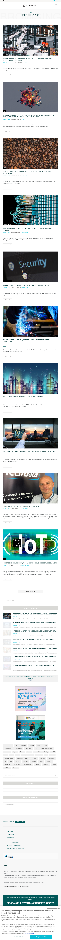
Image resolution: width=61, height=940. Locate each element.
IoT (5, 54)
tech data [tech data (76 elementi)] (7, 768)
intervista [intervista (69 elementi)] (39, 755)
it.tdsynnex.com (8, 886)
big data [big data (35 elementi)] (32, 745)
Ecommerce (10, 837)
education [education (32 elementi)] (7, 751)
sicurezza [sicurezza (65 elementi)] (49, 761)
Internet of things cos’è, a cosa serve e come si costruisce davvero (30, 563)
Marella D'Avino (16, 398)
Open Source (8, 224)
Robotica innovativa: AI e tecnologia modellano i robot (35, 614)
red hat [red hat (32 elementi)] (18, 761)
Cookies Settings (20, 821)
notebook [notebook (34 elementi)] (42, 758)
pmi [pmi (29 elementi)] (11, 761)
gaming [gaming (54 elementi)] (46, 751)
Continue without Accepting (53, 908)
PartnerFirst (10, 834)
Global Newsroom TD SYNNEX (15, 849)
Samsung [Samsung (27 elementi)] (25, 761)
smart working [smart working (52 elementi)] (27, 764)
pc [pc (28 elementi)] (5, 761)
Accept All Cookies (41, 937)
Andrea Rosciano (16, 508)
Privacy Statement (8, 821)
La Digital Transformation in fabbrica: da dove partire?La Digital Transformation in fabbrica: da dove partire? (28, 116)
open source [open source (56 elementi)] (52, 758)
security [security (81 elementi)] (34, 761)
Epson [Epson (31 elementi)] (14, 751)
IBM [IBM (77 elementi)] (11, 755)
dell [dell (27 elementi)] (36, 748)
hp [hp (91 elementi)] (5, 755)
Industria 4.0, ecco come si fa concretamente (21, 506)
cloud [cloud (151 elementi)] (45, 745)
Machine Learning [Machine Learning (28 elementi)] (9, 758)
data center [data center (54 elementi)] (28, 748)
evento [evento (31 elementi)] (22, 751)
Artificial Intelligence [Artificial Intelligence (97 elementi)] (21, 745)
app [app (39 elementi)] (11, 745)
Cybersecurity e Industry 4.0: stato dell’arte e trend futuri (26, 285)
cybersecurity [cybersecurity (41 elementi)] (18, 748)
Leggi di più (8, 74)
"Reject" (17, 932)
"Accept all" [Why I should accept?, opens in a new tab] (12, 925)
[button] (56, 5)
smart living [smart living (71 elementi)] (17, 764)
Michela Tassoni (17, 62)
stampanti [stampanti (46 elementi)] (45, 764)
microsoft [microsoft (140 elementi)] (34, 758)
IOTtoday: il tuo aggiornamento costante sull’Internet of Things (29, 451)
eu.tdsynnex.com (16, 886)
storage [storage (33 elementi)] (54, 764)
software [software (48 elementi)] (37, 764)
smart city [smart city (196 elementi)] (7, 764)
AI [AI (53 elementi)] (5, 745)
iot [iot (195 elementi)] (46, 755)
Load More (30, 591)
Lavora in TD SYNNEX (13, 843)
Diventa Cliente (11, 840)
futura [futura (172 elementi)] (29, 751)
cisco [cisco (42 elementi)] (39, 745)
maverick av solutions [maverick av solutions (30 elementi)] (22, 758)
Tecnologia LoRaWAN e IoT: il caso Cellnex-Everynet (23, 396)
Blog (5, 392)
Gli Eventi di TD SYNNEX (14, 846)
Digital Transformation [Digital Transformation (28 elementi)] (46, 748)
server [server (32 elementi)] (41, 761)
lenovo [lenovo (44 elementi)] (52, 755)
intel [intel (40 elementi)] (17, 755)
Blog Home (10, 831)
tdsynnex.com (25, 886)
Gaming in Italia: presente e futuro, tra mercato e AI (33, 665)
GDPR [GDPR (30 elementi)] (53, 751)
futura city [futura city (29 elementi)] (37, 751)
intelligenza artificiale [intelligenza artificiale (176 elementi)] (27, 755)
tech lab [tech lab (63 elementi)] (15, 768)
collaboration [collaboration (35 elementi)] (8, 748)
